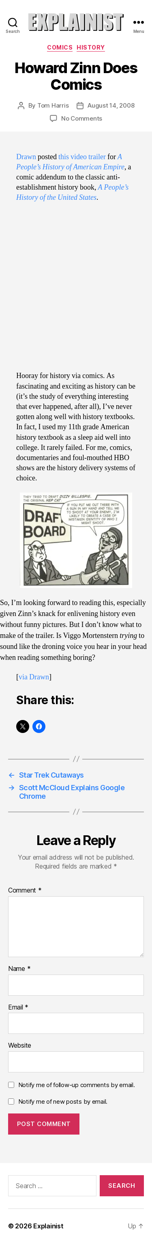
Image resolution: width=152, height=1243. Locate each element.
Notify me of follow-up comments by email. (76, 1085)
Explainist (48, 1226)
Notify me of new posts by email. (62, 1101)
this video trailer (82, 157)
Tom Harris (53, 105)
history (91, 47)
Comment (25, 890)
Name (19, 969)
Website (19, 1045)
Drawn (26, 157)
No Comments (81, 118)
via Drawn (34, 677)
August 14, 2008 (111, 105)
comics (60, 47)
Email (18, 1007)
